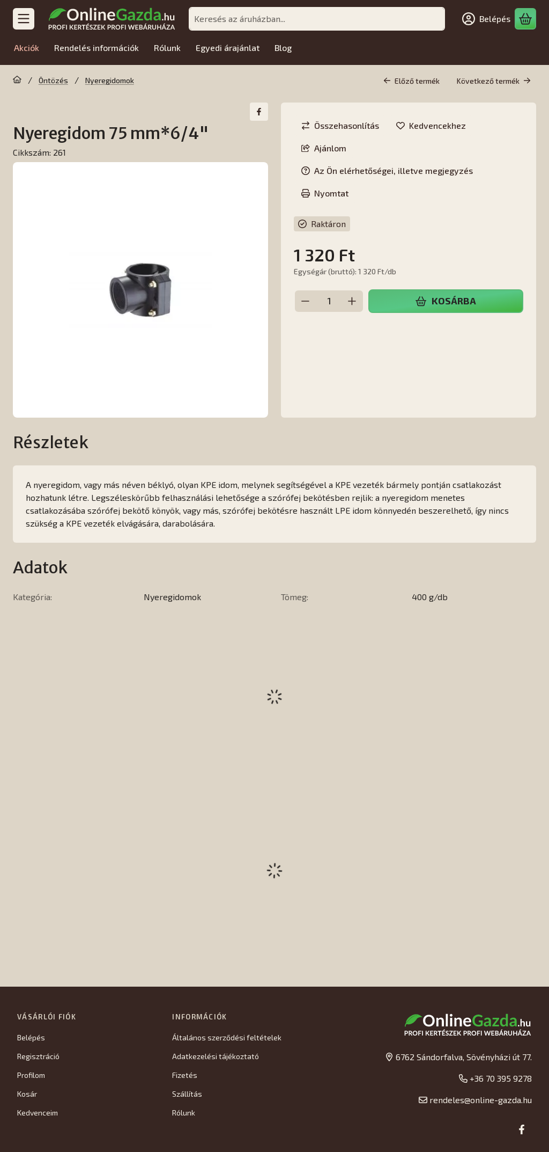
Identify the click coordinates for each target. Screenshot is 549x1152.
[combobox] (317, 19)
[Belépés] (486, 19)
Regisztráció (38, 1056)
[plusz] (352, 301)
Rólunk (183, 1112)
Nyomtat (324, 193)
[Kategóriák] (23, 19)
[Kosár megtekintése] (525, 19)
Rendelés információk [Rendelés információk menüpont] (96, 47)
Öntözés (53, 80)
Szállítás (187, 1093)
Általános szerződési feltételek (226, 1037)
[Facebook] (521, 1129)
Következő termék (494, 80)
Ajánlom (323, 148)
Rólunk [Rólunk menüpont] (167, 47)
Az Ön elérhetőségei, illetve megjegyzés (387, 170)
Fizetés (184, 1075)
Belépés (31, 1037)
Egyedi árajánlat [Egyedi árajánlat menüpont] (227, 47)
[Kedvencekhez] (431, 125)
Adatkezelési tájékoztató (215, 1056)
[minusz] (305, 301)
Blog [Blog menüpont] (283, 47)
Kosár (27, 1093)
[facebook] (259, 112)
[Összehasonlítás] (340, 125)
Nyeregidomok (109, 80)
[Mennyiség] (329, 301)
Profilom (31, 1075)
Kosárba (446, 301)
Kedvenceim (37, 1112)
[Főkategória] (17, 80)
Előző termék (411, 80)
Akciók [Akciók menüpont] (26, 47)
